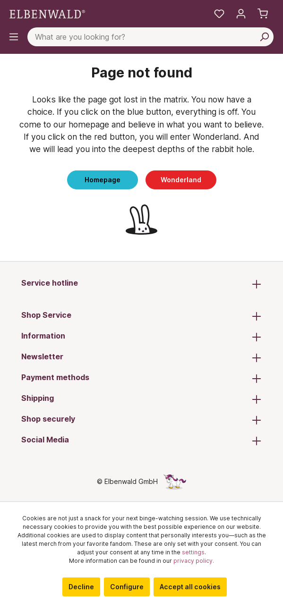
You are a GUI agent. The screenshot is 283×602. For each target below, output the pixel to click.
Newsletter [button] (141, 357)
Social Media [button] (141, 440)
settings (193, 552)
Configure (127, 587)
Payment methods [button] (141, 378)
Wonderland (181, 180)
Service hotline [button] (141, 283)
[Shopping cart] (263, 14)
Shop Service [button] (141, 315)
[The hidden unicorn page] (174, 481)
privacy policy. (193, 560)
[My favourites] (219, 14)
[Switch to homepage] (47, 13)
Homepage (102, 180)
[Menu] (14, 37)
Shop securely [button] (141, 419)
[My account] (241, 14)
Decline (81, 587)
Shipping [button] (141, 399)
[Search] (264, 36)
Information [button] (141, 336)
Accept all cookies (190, 587)
